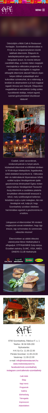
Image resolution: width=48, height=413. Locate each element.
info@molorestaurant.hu (27, 360)
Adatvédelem (24, 406)
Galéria (24, 391)
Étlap (24, 380)
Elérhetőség (24, 395)
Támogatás (23, 398)
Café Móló (24, 376)
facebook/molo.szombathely (24, 367)
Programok (24, 387)
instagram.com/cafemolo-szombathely (24, 370)
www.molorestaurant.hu (24, 364)
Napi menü (24, 384)
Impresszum (24, 402)
